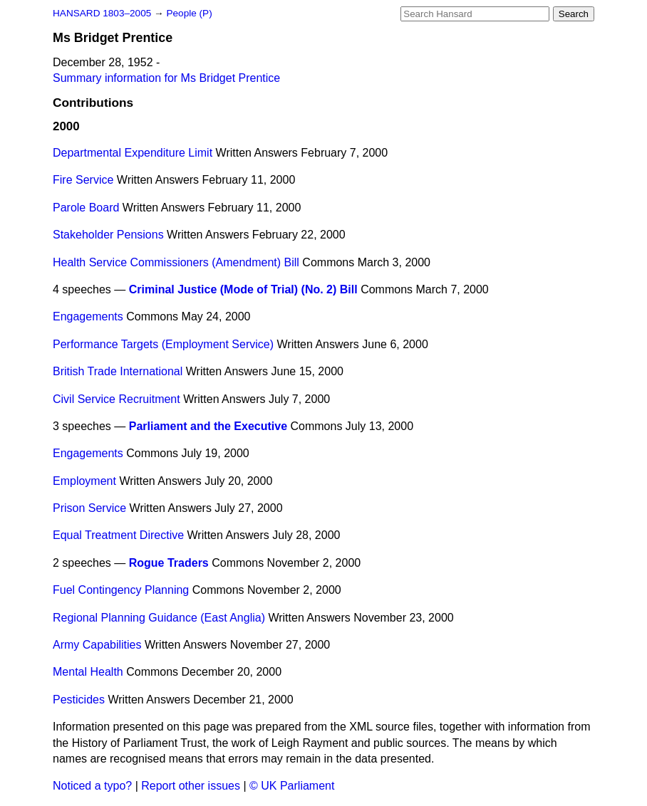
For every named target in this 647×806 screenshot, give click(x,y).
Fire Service (83, 180)
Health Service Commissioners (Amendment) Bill (176, 262)
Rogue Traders (169, 563)
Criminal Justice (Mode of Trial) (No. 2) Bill (243, 289)
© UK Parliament (291, 786)
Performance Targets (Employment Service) (163, 344)
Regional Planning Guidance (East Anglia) (159, 618)
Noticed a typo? (92, 786)
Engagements (88, 316)
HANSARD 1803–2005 (102, 13)
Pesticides (79, 700)
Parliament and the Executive (208, 426)
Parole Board (86, 208)
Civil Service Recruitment (116, 399)
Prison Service (89, 508)
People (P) (189, 13)
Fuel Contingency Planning (121, 590)
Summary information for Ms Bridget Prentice (166, 78)
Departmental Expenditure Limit (132, 153)
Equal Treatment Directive (118, 535)
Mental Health (88, 672)
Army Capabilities (97, 645)
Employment (84, 481)
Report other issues (190, 786)
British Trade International (117, 371)
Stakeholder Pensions (108, 235)
